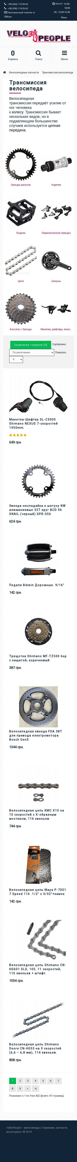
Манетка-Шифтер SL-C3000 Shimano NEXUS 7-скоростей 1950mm (33, 423)
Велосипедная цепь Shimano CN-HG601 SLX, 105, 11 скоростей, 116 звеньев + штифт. (37, 969)
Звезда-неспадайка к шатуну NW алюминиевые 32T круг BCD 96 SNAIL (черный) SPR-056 (37, 510)
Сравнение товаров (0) (30, 344)
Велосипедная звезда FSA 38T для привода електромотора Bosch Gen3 (35, 735)
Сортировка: (59, 344)
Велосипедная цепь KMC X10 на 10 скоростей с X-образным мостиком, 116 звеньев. (36, 814)
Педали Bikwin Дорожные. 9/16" (36, 585)
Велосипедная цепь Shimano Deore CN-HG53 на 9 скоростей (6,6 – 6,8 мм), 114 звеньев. (35, 1048)
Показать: (61, 352)
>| (35, 1088)
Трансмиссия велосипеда (57, 72)
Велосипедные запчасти (24, 72)
